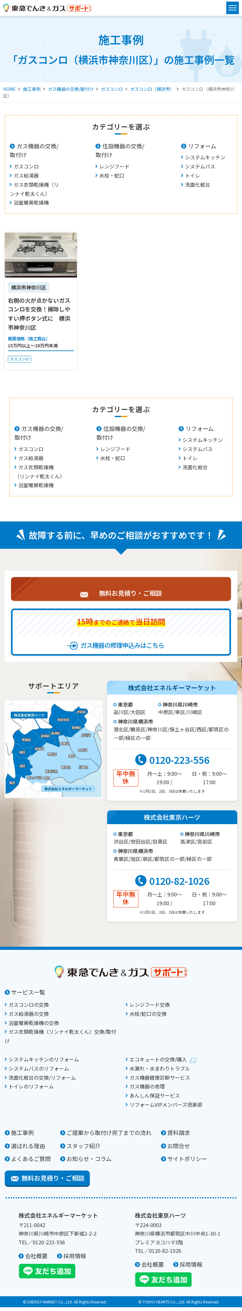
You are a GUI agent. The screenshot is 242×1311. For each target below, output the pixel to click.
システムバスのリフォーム (39, 1072)
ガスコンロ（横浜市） (152, 89)
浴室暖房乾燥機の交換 (34, 1026)
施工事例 (32, 89)
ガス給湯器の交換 (29, 1017)
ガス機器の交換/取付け (71, 89)
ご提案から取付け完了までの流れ (109, 1136)
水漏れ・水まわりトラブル (160, 1072)
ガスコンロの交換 (29, 1008)
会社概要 (36, 1259)
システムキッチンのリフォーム (44, 1063)
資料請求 (178, 1136)
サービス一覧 (28, 996)
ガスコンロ (112, 89)
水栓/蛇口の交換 (148, 1017)
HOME (9, 89)
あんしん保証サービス (155, 1099)
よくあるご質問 (31, 1162)
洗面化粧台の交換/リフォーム (42, 1081)
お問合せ (178, 1149)
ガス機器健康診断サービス (160, 1081)
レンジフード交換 (150, 1008)
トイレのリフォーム (31, 1090)
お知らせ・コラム (89, 1162)
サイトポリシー (187, 1162)
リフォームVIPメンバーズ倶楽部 (166, 1108)
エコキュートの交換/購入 (158, 1063)
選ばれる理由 (28, 1149)
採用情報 (74, 1259)
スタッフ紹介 (83, 1149)
